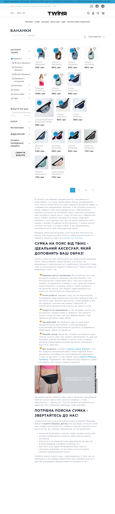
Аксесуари (55, 22)
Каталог (23, 35)
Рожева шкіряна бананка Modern (40, 89)
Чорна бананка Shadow (89, 63)
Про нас (43, 6)
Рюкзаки (29, 22)
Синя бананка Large (73, 89)
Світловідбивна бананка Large (44, 121)
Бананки (45, 22)
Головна (14, 35)
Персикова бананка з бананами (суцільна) (58, 173)
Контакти (18, 6)
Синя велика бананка (78, 116)
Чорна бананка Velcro (73, 147)
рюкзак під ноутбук (73, 238)
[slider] (12, 113)
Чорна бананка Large (56, 89)
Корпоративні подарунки (78, 22)
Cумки (37, 22)
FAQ (54, 6)
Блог (50, 6)
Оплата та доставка (31, 6)
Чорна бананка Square (73, 63)
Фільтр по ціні (19, 109)
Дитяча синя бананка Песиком (40, 147)
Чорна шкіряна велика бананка (61, 116)
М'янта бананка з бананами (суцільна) (41, 173)
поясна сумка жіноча (77, 349)
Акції (12, 6)
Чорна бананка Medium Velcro (40, 63)
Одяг (63, 22)
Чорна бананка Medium (56, 63)
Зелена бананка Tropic (89, 147)
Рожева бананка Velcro (56, 147)
